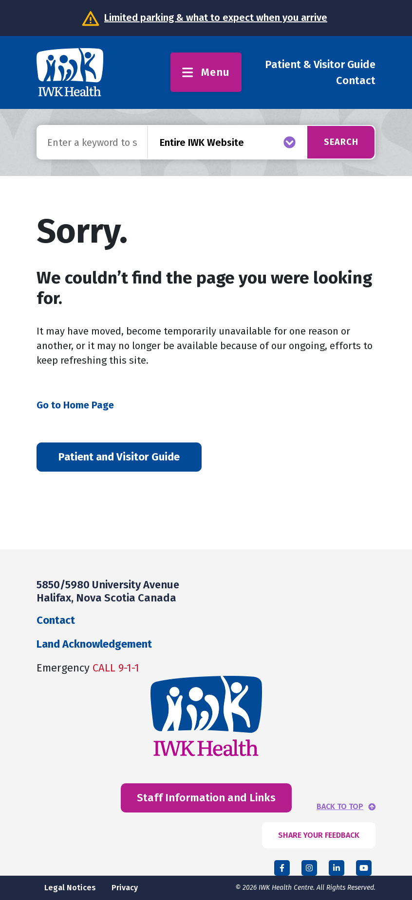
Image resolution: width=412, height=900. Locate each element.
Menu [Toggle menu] (205, 72)
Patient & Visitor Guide (320, 64)
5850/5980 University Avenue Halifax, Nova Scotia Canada (108, 591)
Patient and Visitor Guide (119, 456)
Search (341, 142)
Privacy (125, 887)
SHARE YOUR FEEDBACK (318, 835)
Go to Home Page (75, 405)
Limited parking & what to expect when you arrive (215, 17)
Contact (355, 80)
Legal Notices (70, 887)
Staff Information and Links (206, 797)
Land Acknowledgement (94, 644)
